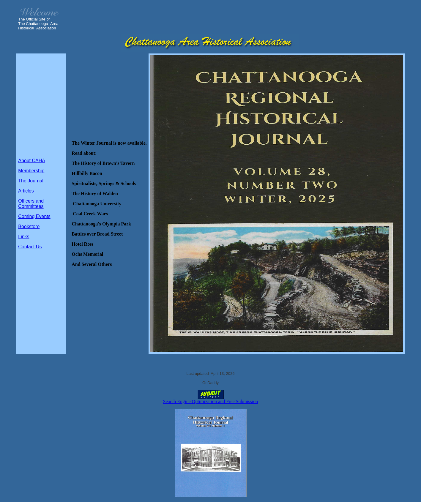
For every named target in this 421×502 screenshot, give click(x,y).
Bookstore (29, 226)
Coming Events (34, 216)
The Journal (30, 180)
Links (23, 236)
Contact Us (30, 246)
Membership (31, 170)
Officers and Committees (31, 203)
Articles (26, 190)
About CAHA (31, 160)
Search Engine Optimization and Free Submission (210, 401)
